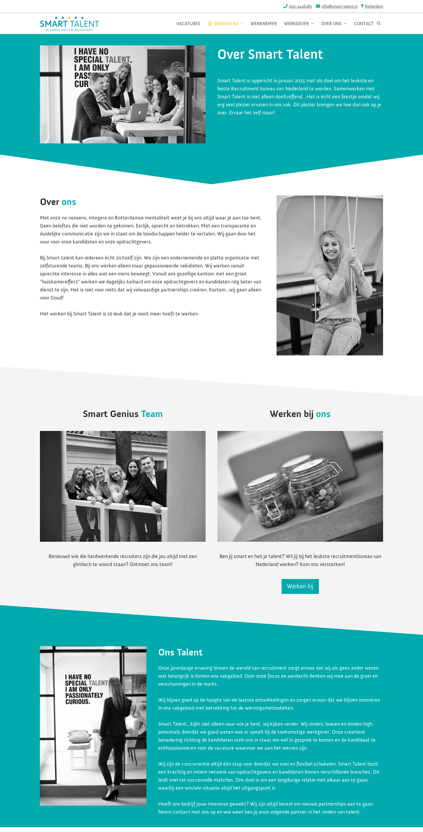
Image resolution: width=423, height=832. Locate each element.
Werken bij (225, 24)
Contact (364, 24)
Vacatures (188, 24)
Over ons (333, 24)
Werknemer (264, 24)
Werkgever (298, 24)
